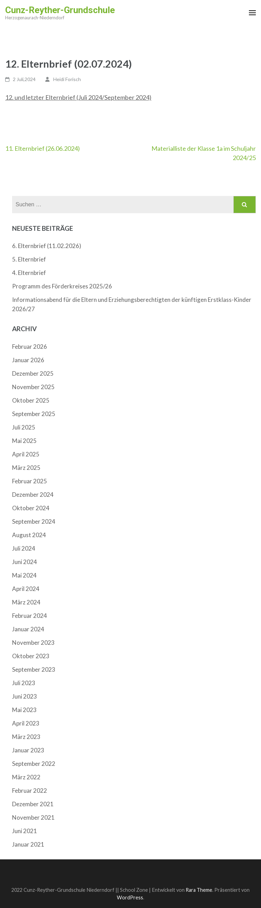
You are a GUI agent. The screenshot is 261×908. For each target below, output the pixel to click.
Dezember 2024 (33, 494)
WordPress (130, 897)
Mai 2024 (24, 575)
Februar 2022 (29, 790)
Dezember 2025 (33, 373)
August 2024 (29, 535)
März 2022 (26, 777)
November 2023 (33, 642)
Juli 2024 (23, 548)
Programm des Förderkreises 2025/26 (62, 286)
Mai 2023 (24, 709)
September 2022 (33, 763)
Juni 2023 (24, 696)
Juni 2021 (24, 831)
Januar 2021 (28, 844)
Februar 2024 (29, 615)
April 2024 (25, 588)
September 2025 (33, 413)
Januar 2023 (28, 750)
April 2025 (25, 454)
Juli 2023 (23, 683)
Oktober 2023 (30, 656)
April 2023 (25, 723)
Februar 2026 (29, 346)
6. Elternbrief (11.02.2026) (46, 245)
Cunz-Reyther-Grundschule (60, 10)
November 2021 (33, 817)
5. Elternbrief (29, 259)
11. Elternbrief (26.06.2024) (42, 148)
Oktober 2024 (30, 508)
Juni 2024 (24, 561)
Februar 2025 (29, 481)
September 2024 (33, 521)
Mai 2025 (24, 440)
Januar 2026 (28, 360)
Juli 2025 (23, 427)
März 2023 (26, 736)
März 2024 (26, 602)
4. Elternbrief (29, 272)
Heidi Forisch (67, 79)
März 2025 (26, 467)
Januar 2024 (28, 629)
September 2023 (33, 669)
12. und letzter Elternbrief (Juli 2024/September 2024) (78, 97)
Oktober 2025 (30, 400)
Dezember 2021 (33, 804)
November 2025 (33, 387)
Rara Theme (199, 890)
